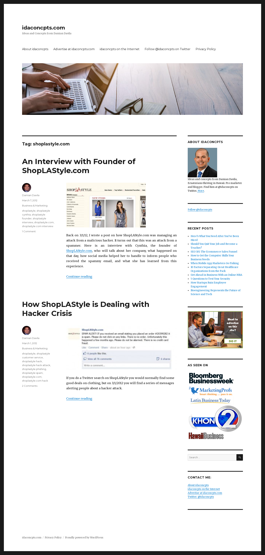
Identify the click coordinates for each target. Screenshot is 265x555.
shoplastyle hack (32, 361)
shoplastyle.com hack (35, 380)
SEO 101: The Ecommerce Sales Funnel (214, 251)
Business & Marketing (34, 205)
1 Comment (29, 231)
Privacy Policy (206, 49)
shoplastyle (29, 210)
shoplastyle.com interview (37, 226)
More (200, 190)
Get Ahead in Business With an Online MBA (216, 274)
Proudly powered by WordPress (84, 537)
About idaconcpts (35, 49)
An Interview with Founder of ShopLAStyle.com (78, 166)
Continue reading (79, 276)
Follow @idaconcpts (200, 209)
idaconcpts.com (43, 28)
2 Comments (29, 385)
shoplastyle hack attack (36, 365)
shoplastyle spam (32, 372)
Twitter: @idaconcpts (201, 496)
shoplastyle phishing (34, 369)
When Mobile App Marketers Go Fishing (215, 263)
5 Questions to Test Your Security (210, 278)
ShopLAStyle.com (79, 251)
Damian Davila (30, 195)
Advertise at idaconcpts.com (74, 49)
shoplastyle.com (44, 222)
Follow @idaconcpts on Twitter (167, 49)
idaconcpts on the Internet (119, 49)
